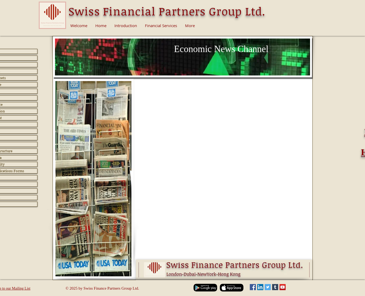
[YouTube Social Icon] (283, 287)
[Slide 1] (182, 68)
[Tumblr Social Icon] (275, 287)
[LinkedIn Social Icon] (260, 287)
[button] (183, 195)
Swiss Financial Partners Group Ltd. (166, 11)
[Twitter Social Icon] (268, 287)
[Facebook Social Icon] (253, 287)
